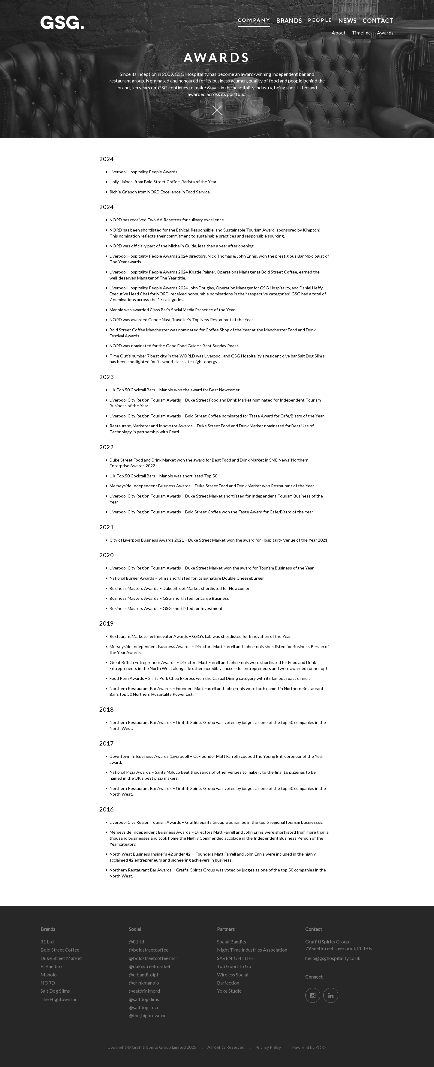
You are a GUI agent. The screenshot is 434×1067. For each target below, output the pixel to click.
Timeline (361, 32)
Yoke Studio (229, 991)
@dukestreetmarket (149, 966)
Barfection (228, 982)
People (320, 20)
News (347, 20)
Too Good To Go (234, 966)
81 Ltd (47, 941)
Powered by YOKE (309, 1047)
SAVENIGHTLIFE (235, 958)
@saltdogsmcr (144, 1007)
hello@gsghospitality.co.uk (332, 958)
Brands (289, 20)
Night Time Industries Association (252, 949)
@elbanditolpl (143, 974)
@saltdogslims (144, 999)
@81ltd (136, 941)
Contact (377, 20)
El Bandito (51, 966)
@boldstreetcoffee (148, 949)
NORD (48, 982)
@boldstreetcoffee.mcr (153, 958)
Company (253, 20)
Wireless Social (232, 974)
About (339, 32)
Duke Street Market (61, 958)
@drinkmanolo (144, 982)
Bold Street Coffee (60, 949)
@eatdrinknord (144, 991)
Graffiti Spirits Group (86, 22)
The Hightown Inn (59, 999)
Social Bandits (231, 941)
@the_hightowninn (148, 1015)
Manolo (49, 974)
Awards (385, 32)
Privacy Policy (268, 1047)
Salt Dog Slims (55, 991)
